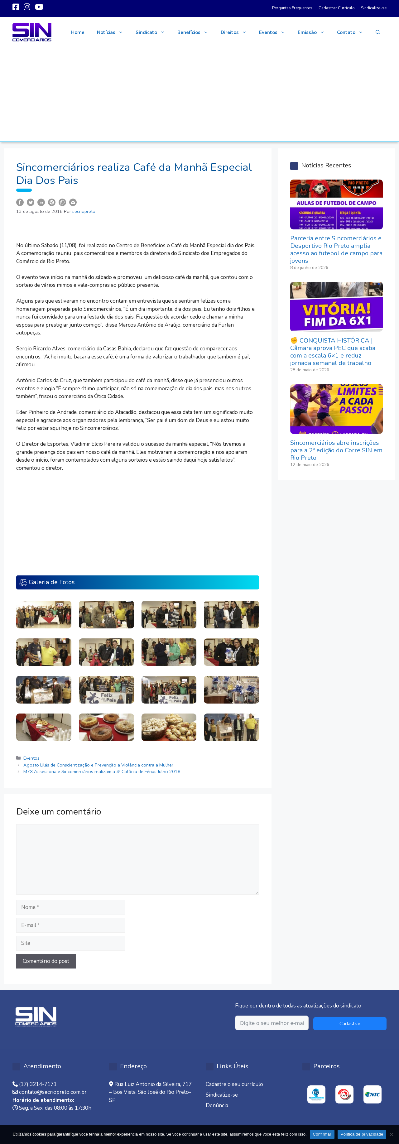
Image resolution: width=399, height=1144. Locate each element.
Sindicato (153, 32)
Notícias (113, 32)
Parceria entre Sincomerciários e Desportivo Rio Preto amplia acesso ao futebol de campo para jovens (336, 249)
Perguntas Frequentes (292, 8)
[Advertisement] (199, 94)
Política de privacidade (362, 1134)
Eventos (275, 32)
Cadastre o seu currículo (234, 1084)
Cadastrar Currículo (337, 8)
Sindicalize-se (374, 8)
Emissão (314, 32)
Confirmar (322, 1134)
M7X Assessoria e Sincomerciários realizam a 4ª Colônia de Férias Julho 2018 (101, 771)
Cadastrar (349, 1023)
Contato (353, 32)
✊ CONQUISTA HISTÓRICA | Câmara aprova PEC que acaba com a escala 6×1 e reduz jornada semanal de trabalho (332, 351)
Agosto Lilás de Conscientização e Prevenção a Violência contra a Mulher (98, 765)
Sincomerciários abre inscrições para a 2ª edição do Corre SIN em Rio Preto (336, 450)
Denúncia (217, 1105)
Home (77, 32)
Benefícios (195, 32)
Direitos (237, 32)
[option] (316, 1094)
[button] (378, 32)
